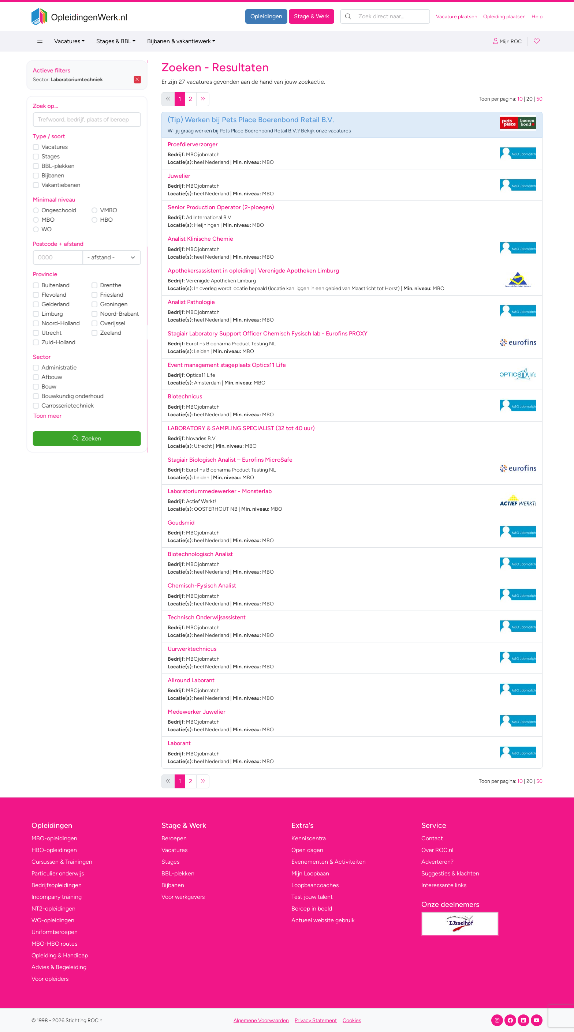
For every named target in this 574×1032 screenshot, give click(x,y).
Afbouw (57, 377)
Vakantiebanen (66, 184)
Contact (432, 838)
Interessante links (443, 885)
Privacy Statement (316, 1020)
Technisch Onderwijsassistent (207, 617)
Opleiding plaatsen (504, 17)
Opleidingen (266, 16)
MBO (53, 219)
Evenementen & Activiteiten (328, 861)
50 (539, 99)
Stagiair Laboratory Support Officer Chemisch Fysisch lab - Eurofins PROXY (268, 333)
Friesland (116, 294)
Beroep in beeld (311, 908)
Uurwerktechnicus (192, 648)
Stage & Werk (311, 16)
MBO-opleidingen (54, 838)
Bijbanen (58, 175)
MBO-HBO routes (54, 943)
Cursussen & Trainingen (61, 861)
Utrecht (57, 332)
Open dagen (307, 850)
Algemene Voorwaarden (261, 1020)
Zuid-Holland (64, 342)
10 (520, 99)
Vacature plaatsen (456, 17)
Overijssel (117, 323)
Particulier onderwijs (57, 873)
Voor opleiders (49, 978)
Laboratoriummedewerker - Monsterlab (220, 491)
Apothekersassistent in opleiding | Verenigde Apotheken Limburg (253, 270)
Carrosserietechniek (73, 405)
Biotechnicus (185, 396)
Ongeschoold (64, 210)
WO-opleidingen (52, 920)
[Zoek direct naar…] (385, 16)
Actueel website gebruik (323, 920)
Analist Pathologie (191, 302)
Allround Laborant (191, 680)
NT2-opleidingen (53, 908)
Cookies (352, 1020)
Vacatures (67, 41)
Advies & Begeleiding (58, 967)
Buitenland (61, 285)
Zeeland (115, 332)
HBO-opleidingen (54, 850)
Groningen (119, 304)
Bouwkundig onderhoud (78, 396)
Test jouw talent (312, 896)
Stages (56, 156)
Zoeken (92, 438)
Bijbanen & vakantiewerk (179, 41)
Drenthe (116, 285)
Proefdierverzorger (193, 144)
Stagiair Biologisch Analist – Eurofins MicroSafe (230, 459)
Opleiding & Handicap (59, 955)
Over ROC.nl (437, 850)
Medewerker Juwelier (196, 711)
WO (52, 229)
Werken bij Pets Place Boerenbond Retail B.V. (259, 119)
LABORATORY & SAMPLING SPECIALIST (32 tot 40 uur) (241, 428)
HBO (111, 219)
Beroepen (174, 838)
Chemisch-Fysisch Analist (202, 585)
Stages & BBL (113, 41)
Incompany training (56, 896)
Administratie (64, 367)
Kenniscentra (308, 838)
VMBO (113, 210)
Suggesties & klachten (450, 873)
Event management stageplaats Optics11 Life (227, 364)
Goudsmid (181, 522)
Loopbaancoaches (315, 885)
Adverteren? (437, 861)
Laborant (179, 743)
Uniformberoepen (54, 931)
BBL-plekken (63, 165)
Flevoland (59, 294)
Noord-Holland (66, 323)
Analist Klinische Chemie (200, 238)
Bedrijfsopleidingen (56, 885)
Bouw (54, 386)
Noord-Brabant (124, 313)
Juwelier (179, 175)
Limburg (57, 313)
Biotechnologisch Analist (200, 554)
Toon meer (53, 415)
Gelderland (61, 304)
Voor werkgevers (183, 896)
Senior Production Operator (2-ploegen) (221, 207)
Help (537, 17)
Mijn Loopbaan (310, 873)
